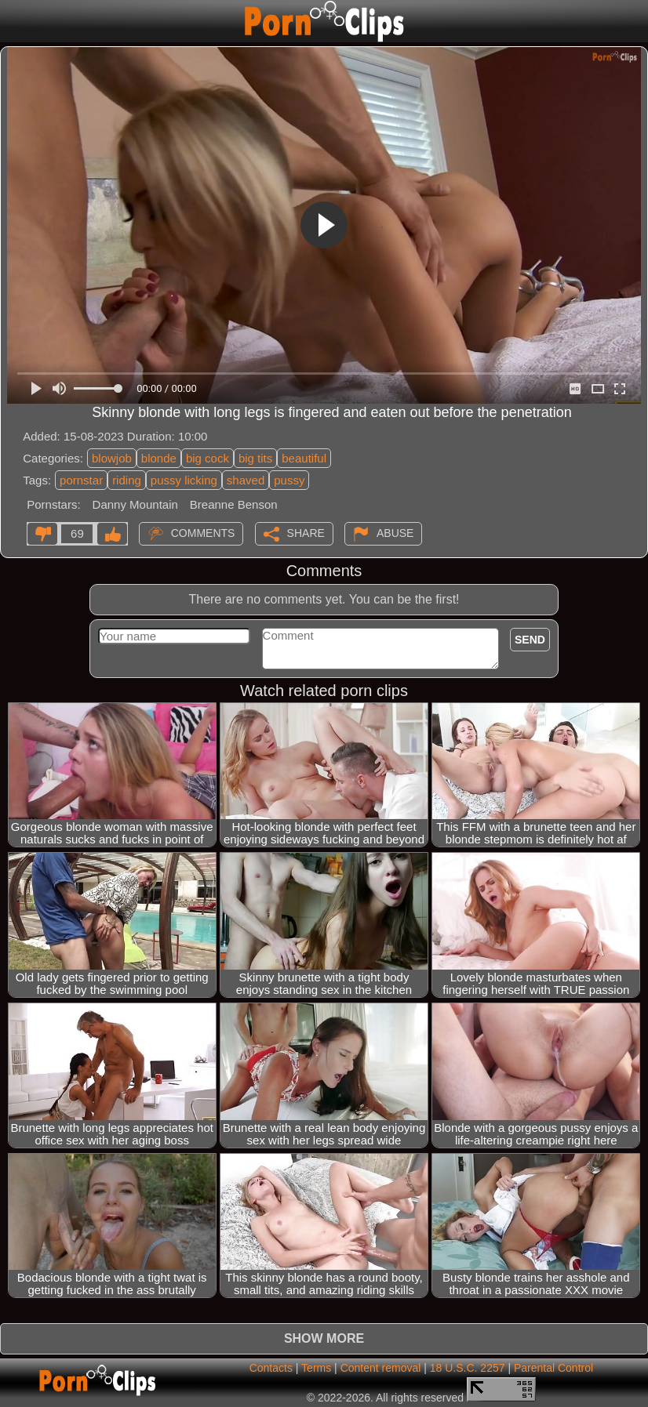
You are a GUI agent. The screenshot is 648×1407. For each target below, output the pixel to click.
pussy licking (184, 480)
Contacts (271, 1368)
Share (306, 532)
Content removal (380, 1368)
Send (530, 639)
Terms (316, 1368)
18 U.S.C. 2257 (467, 1368)
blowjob (112, 458)
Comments (203, 532)
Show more (324, 1338)
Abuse (395, 532)
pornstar (81, 480)
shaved (245, 480)
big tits (255, 458)
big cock (207, 458)
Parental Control (553, 1368)
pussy (289, 480)
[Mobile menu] (14, 21)
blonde (159, 458)
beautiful (304, 458)
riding (126, 480)
